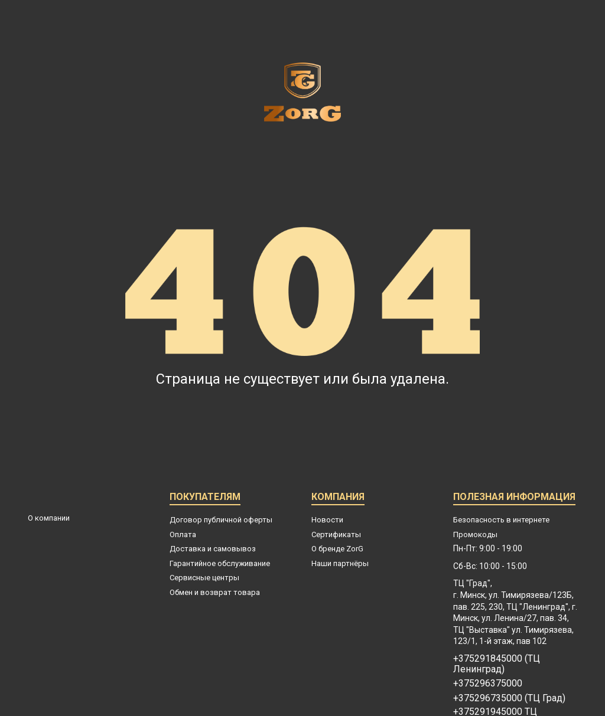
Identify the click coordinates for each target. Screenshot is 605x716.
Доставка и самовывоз (213, 548)
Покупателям (205, 498)
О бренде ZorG (337, 548)
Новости (327, 519)
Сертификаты (336, 534)
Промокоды (475, 534)
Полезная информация (514, 498)
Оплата (183, 534)
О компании (49, 518)
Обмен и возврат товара (215, 592)
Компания (338, 498)
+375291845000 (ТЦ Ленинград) (496, 664)
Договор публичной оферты (221, 519)
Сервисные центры (204, 577)
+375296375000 (487, 683)
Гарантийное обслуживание (220, 563)
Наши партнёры (340, 563)
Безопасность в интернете (501, 519)
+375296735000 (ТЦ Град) (509, 698)
